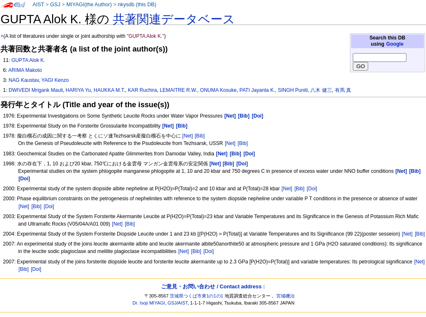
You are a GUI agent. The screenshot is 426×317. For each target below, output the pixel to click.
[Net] (187, 136)
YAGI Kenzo (55, 80)
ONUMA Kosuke (218, 90)
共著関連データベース (174, 19)
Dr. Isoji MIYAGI (149, 302)
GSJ (55, 4)
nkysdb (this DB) (137, 4)
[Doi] (312, 189)
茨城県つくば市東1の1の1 (196, 295)
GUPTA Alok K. (28, 60)
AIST (38, 4)
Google (395, 44)
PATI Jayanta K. (257, 90)
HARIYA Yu (78, 90)
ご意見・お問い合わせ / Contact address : (213, 286)
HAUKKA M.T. (109, 90)
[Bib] (200, 136)
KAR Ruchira (142, 90)
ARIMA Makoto (25, 70)
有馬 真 (343, 90)
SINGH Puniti (293, 90)
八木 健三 (321, 90)
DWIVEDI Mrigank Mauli (36, 90)
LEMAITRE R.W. (178, 90)
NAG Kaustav (24, 80)
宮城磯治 (285, 295)
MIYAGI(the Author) (88, 4)
